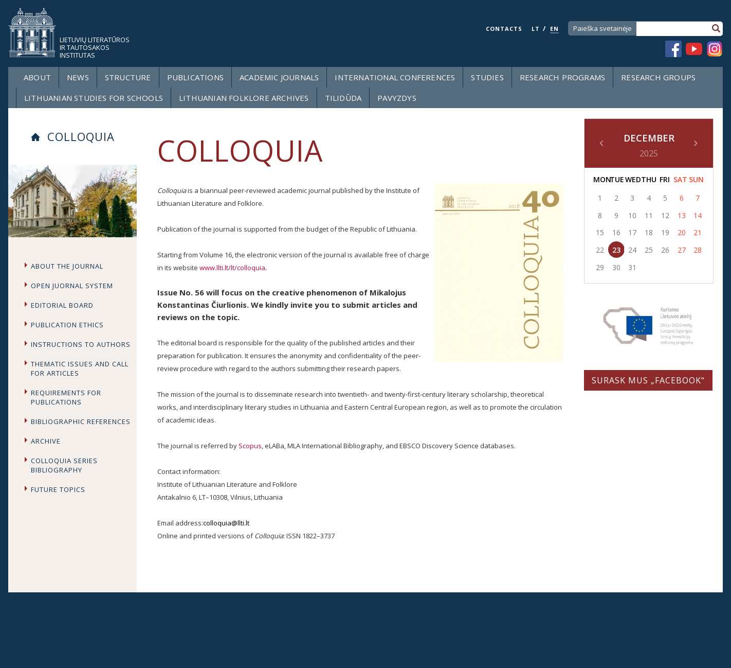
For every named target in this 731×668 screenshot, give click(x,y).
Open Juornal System (72, 285)
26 (665, 250)
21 (697, 232)
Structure (128, 77)
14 (697, 215)
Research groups (658, 77)
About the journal (67, 266)
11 (649, 215)
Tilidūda (343, 98)
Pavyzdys (396, 98)
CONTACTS (504, 28)
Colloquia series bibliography (64, 465)
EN (554, 28)
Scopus (250, 445)
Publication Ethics (67, 324)
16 (616, 232)
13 (682, 215)
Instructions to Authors (81, 344)
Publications (195, 77)
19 (665, 232)
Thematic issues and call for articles (80, 368)
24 (632, 250)
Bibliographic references (81, 421)
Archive (46, 441)
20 (682, 232)
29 (600, 267)
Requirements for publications (66, 397)
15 (600, 232)
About (37, 77)
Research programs (562, 77)
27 (682, 250)
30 (616, 267)
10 (632, 215)
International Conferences (395, 77)
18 (649, 232)
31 (632, 267)
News (78, 77)
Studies (487, 77)
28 (697, 250)
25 (649, 250)
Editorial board (62, 305)
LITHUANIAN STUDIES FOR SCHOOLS (93, 98)
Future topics (58, 489)
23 (616, 250)
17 (632, 232)
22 (600, 250)
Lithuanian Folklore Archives (244, 98)
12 (665, 215)
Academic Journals (279, 77)
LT (536, 28)
